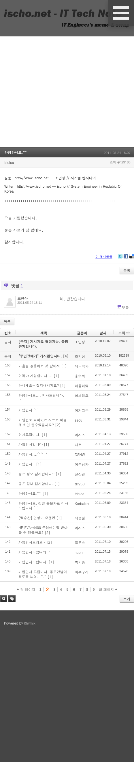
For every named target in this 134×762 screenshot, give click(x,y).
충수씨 (80, 375)
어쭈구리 (81, 571)
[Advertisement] (54, 93)
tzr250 (79, 483)
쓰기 (126, 598)
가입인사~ (26, 463)
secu (78, 420)
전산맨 (80, 474)
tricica (9, 162)
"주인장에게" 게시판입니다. (40, 355)
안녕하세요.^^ (15, 152)
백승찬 (80, 517)
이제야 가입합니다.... (35, 375)
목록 (126, 270)
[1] (64, 365)
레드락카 (81, 366)
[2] (58, 424)
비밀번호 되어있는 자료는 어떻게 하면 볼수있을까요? (42, 422)
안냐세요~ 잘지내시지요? (38, 385)
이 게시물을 (103, 256)
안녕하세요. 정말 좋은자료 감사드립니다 (43, 506)
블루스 (80, 542)
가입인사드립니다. (33, 561)
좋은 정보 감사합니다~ (36, 473)
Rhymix (29, 623)
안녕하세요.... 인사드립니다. (41, 395)
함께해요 (81, 395)
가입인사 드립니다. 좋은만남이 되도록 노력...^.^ (42, 574)
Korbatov (82, 503)
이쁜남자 (81, 464)
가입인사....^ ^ (30, 454)
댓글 (125, 307)
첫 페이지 (26, 590)
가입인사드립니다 (32, 551)
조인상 (22, 298)
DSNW (80, 454)
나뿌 (78, 444)
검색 (3, 598)
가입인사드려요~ (32, 542)
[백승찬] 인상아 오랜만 (36, 517)
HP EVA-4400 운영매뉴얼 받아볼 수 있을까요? (42, 530)
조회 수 (124, 332)
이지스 (80, 434)
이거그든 (81, 410)
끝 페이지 (108, 590)
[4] (66, 355)
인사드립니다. (29, 434)
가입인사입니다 (30, 444)
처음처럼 (81, 385)
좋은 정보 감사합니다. (35, 483)
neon (79, 552)
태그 (12, 598)
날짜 (102, 332)
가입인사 (25, 409)
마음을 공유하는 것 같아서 (39, 365)
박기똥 (80, 562)
